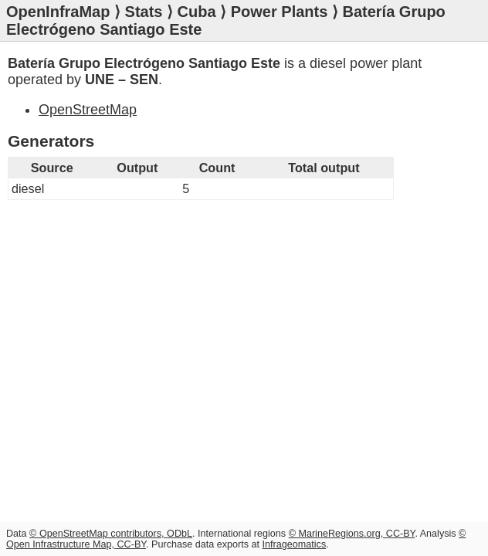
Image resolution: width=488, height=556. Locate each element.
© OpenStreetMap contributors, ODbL (110, 533)
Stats (144, 11)
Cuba (197, 11)
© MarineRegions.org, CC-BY (352, 533)
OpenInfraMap (58, 11)
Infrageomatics (295, 544)
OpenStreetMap (88, 109)
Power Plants (279, 11)
